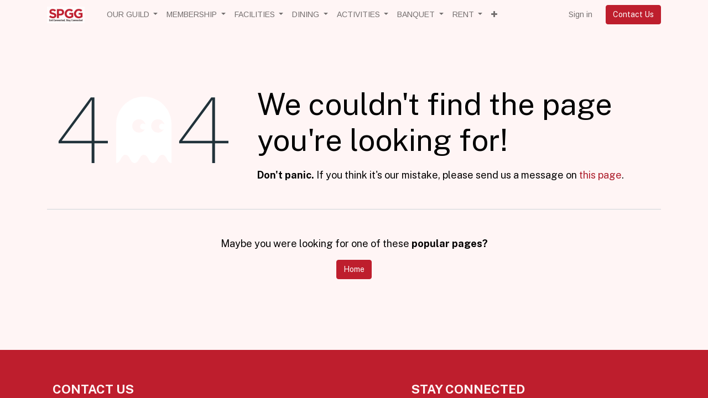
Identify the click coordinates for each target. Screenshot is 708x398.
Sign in (580, 14)
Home (354, 269)
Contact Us (633, 14)
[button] (494, 14)
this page (600, 175)
